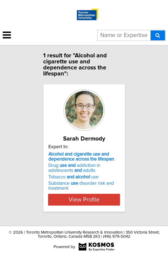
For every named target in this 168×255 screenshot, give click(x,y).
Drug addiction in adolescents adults (74, 168)
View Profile (84, 200)
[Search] (158, 35)
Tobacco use (73, 177)
